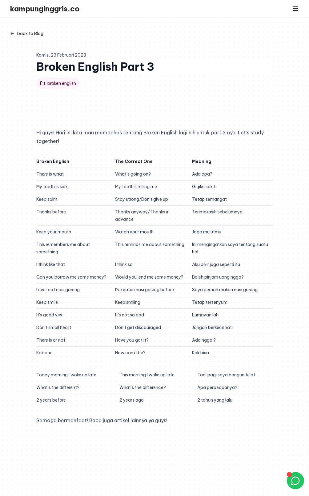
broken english (58, 83)
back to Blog (26, 33)
